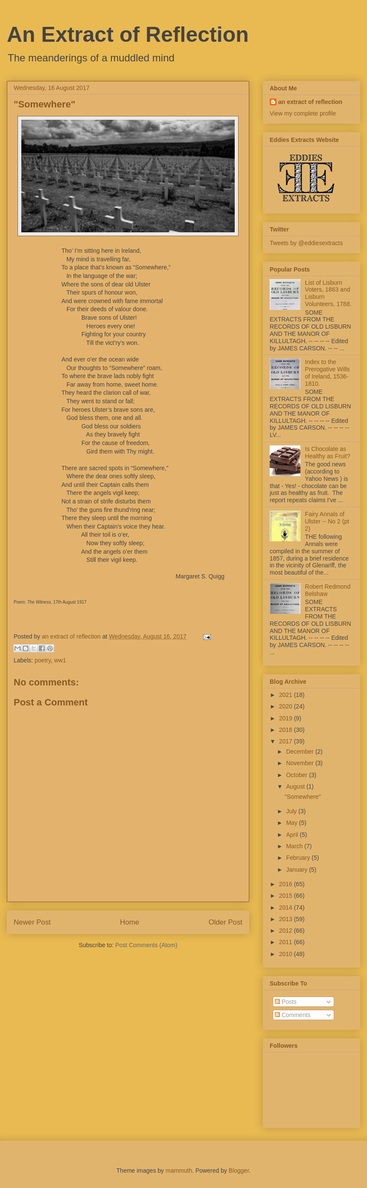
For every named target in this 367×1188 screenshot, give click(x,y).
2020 (286, 706)
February (299, 857)
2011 (286, 942)
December (300, 751)
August (296, 786)
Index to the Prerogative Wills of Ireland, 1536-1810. (327, 372)
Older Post (225, 922)
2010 (286, 954)
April (293, 834)
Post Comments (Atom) (146, 945)
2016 (286, 884)
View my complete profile (303, 113)
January (297, 869)
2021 (286, 694)
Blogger (239, 1170)
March (295, 846)
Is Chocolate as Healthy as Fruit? (327, 452)
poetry (43, 660)
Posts (286, 1001)
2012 (286, 930)
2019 (286, 718)
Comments (293, 1015)
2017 (286, 741)
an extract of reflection (310, 101)
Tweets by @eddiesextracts (306, 243)
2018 (286, 729)
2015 (286, 895)
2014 (286, 907)
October (297, 775)
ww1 (60, 660)
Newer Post (32, 922)
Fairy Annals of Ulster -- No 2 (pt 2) (327, 521)
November (300, 763)
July (292, 811)
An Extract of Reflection (128, 34)
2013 (286, 919)
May (292, 822)
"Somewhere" (303, 796)
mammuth (179, 1170)
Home (129, 922)
